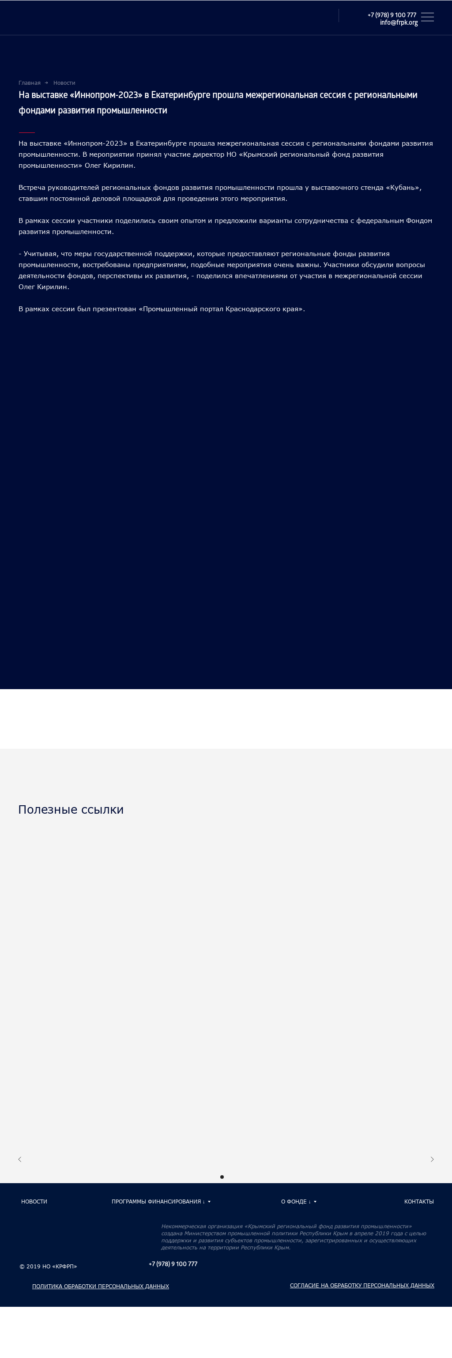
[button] (430, 17)
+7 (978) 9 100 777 (392, 16)
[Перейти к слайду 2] (230, 1177)
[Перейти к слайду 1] (222, 1177)
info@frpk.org (399, 23)
